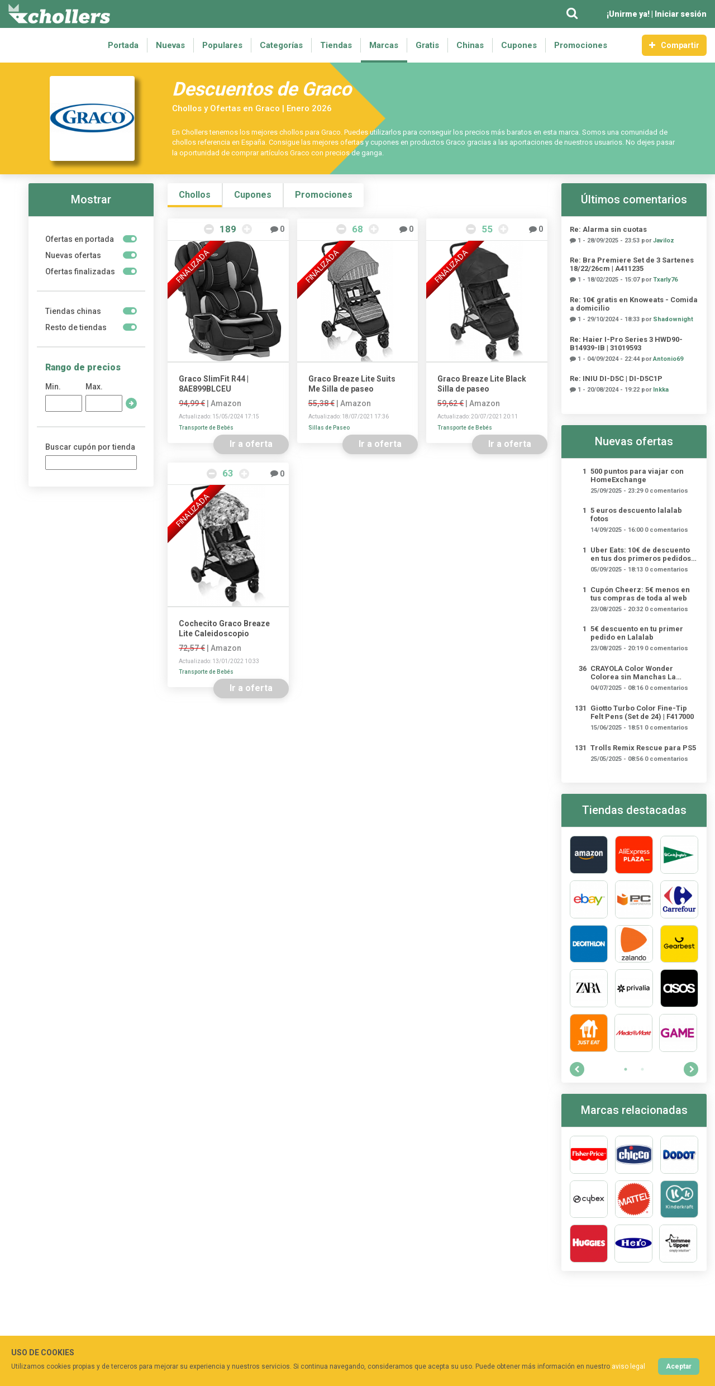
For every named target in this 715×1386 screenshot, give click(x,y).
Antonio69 (668, 359)
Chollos (195, 194)
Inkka (661, 389)
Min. (53, 386)
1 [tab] (625, 1069)
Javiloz (663, 240)
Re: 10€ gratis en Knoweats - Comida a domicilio (634, 304)
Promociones (580, 45)
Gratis (427, 45)
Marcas (383, 45)
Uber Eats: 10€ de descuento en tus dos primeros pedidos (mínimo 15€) (640, 554)
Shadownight (673, 319)
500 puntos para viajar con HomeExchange (637, 475)
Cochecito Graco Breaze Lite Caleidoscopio (224, 628)
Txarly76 (665, 279)
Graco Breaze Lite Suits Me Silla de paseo (351, 383)
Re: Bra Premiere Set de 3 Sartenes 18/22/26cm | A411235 (632, 264)
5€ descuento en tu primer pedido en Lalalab (636, 633)
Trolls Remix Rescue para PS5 (643, 748)
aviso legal (628, 1366)
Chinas (470, 45)
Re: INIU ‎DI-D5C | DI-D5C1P (616, 378)
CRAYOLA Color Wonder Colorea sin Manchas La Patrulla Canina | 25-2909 (634, 672)
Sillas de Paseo (329, 428)
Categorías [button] (281, 45)
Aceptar (679, 1366)
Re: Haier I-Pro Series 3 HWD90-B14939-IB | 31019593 (626, 343)
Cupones (519, 45)
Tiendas (336, 45)
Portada (123, 45)
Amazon (226, 403)
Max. (94, 386)
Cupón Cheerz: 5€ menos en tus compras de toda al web (640, 593)
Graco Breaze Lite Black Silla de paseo (481, 383)
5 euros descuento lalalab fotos (636, 514)
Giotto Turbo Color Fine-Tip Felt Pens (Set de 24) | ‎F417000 (642, 712)
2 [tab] (642, 1069)
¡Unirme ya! (628, 13)
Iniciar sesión (681, 13)
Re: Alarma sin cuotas (608, 229)
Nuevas (170, 45)
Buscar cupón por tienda (90, 446)
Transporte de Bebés (206, 428)
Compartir (674, 45)
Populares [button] (222, 45)
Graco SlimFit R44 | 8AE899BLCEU (214, 383)
